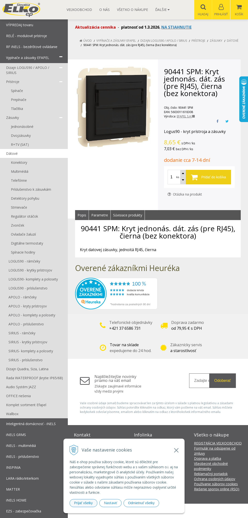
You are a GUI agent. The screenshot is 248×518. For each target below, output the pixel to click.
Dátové (232, 41)
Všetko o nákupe (132, 9)
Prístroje (198, 41)
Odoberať (222, 381)
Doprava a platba (207, 458)
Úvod (87, 41)
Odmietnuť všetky (141, 503)
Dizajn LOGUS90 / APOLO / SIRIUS (163, 41)
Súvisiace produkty (127, 215)
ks (177, 177)
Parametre (99, 215)
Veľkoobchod (79, 9)
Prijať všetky (83, 503)
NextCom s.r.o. (211, 511)
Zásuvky (216, 41)
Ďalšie (162, 9)
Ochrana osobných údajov (214, 479)
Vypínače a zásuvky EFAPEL (116, 41)
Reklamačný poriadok (211, 474)
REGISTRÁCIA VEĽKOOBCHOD (218, 443)
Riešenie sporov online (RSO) (216, 489)
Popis (82, 215)
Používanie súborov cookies (216, 484)
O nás (104, 9)
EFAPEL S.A (186, 117)
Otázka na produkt (185, 194)
